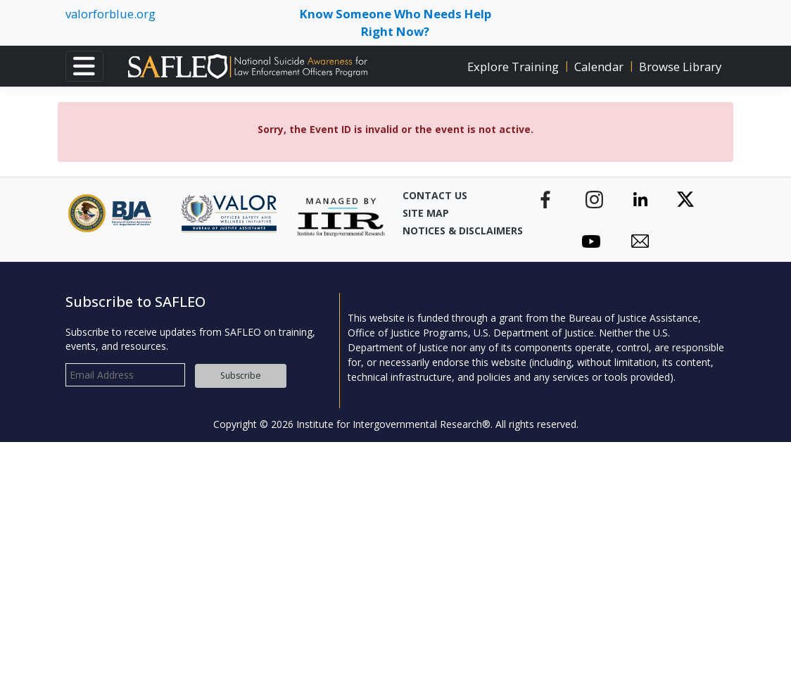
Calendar (599, 66)
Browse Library (680, 66)
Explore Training (513, 66)
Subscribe (240, 375)
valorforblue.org (110, 14)
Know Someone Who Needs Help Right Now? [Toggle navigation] (395, 22)
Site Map (426, 213)
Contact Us (435, 195)
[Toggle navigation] (84, 66)
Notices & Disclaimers (451, 230)
